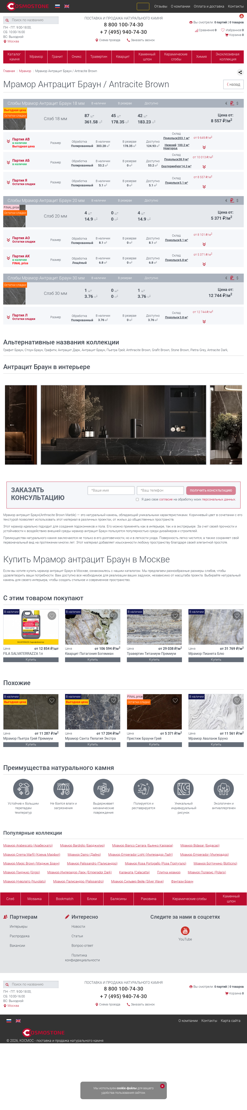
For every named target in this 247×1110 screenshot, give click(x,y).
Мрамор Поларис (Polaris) (207, 872)
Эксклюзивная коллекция (227, 56)
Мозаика (34, 899)
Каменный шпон (147, 56)
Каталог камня (14, 56)
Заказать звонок (143, 40)
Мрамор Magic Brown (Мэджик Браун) (31, 863)
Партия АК (21, 256)
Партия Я (19, 180)
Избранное (235, 30)
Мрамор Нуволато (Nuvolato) (24, 881)
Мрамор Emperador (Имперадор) (204, 855)
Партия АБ (21, 160)
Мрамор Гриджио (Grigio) (21, 872)
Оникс (76, 57)
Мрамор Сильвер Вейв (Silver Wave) (137, 881)
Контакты (236, 6)
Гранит (57, 57)
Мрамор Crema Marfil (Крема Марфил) (31, 855)
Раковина (148, 899)
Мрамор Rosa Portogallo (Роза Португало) (155, 863)
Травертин (98, 57)
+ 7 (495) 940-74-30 (123, 32)
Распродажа (20, 936)
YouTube (185, 933)
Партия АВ (21, 139)
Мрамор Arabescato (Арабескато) (28, 845)
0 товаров (236, 22)
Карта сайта (231, 1021)
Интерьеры (18, 926)
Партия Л (19, 315)
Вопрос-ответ (82, 946)
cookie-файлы (127, 1088)
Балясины (118, 899)
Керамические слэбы (175, 56)
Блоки (92, 899)
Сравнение (206, 30)
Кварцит (123, 57)
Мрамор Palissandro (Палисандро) (92, 863)
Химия (201, 57)
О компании (180, 6)
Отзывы (160, 6)
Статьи (77, 936)
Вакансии (17, 946)
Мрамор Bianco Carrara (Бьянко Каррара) (142, 845)
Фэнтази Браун (182, 881)
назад (232, 84)
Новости (78, 926)
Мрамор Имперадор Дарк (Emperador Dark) (79, 872)
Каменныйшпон (231, 898)
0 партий (220, 22)
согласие (166, 499)
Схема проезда (109, 40)
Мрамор (36, 57)
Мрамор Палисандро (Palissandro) (78, 881)
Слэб (10, 899)
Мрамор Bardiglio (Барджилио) (82, 845)
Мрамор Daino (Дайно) (84, 855)
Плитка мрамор (168, 872)
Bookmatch (64, 899)
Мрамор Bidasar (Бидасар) (200, 845)
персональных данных (218, 499)
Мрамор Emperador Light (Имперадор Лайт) (140, 855)
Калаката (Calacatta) (134, 872)
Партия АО (21, 238)
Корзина (236, 35)
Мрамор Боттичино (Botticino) (215, 863)
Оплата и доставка (209, 6)
